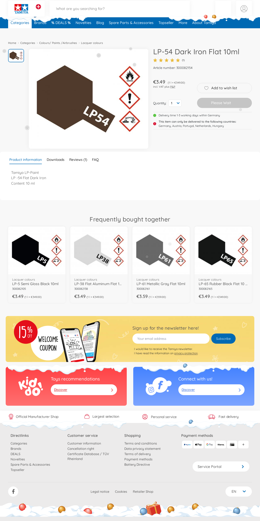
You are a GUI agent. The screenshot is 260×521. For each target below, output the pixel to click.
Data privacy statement (142, 449)
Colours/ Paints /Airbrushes (58, 43)
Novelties (83, 31)
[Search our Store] (120, 13)
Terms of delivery (137, 454)
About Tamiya (204, 31)
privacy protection (186, 353)
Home (12, 43)
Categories (20, 31)
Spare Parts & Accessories (131, 31)
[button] (223, 13)
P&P (172, 86)
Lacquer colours (92, 43)
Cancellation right (80, 449)
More (183, 31)
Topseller (166, 31)
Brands (40, 31)
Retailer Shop (143, 491)
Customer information (84, 443)
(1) (169, 60)
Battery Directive (137, 464)
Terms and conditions (140, 443)
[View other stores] (38, 11)
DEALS (61, 31)
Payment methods (138, 459)
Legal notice (100, 491)
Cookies (121, 491)
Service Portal (221, 466)
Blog (100, 31)
